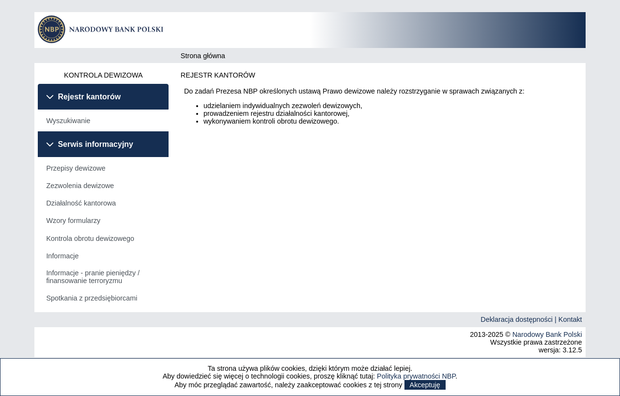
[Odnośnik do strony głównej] (103, 41)
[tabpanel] (103, 120)
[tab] (103, 97)
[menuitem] (103, 120)
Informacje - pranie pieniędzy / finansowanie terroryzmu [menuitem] (93, 277)
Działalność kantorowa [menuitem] (81, 203)
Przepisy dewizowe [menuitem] (75, 168)
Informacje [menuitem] (62, 256)
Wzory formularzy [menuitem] (73, 220)
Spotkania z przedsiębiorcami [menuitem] (91, 298)
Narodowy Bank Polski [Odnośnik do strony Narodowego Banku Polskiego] (547, 334)
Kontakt (570, 319)
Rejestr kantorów (89, 97)
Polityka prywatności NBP (416, 376)
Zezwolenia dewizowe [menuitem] (80, 186)
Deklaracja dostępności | (519, 319)
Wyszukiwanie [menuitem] (68, 121)
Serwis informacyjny (95, 144)
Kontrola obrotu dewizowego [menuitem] (90, 238)
